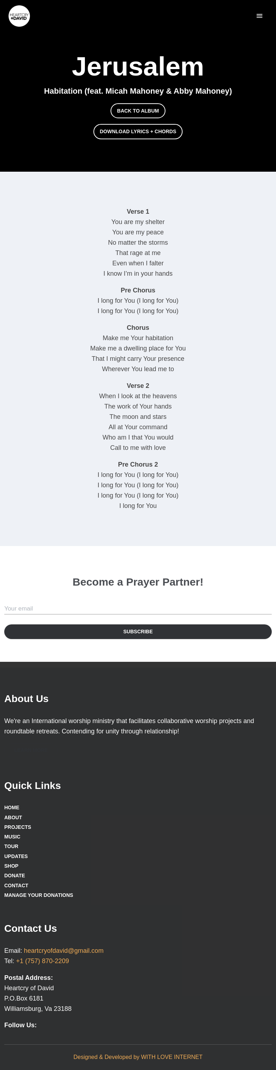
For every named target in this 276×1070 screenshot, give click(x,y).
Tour (11, 846)
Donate (14, 875)
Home (11, 807)
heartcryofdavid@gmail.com (63, 950)
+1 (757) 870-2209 (42, 961)
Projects (17, 827)
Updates (16, 856)
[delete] (259, 16)
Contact (16, 885)
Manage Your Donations (38, 895)
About (13, 817)
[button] (138, 111)
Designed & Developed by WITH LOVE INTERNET (138, 1057)
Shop (11, 866)
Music (12, 837)
